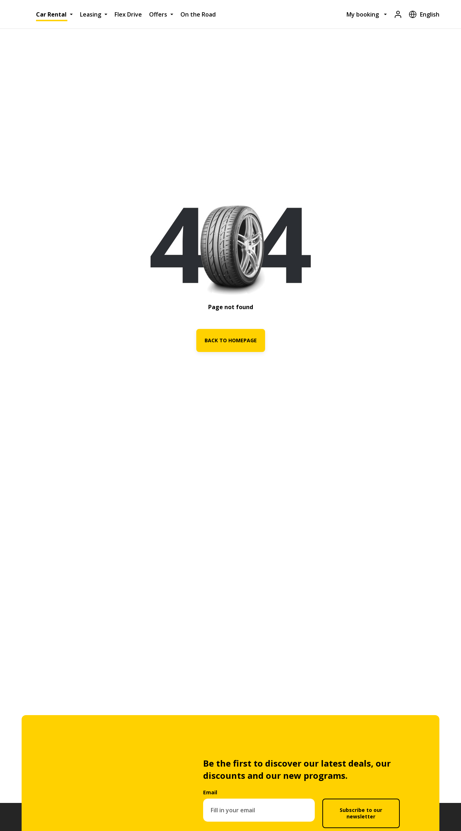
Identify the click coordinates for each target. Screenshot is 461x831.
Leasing (90, 14)
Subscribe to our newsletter (361, 813)
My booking (362, 14)
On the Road (198, 14)
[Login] (398, 14)
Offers (158, 14)
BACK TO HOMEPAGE (231, 340)
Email (210, 792)
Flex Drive (128, 14)
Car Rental (51, 14)
